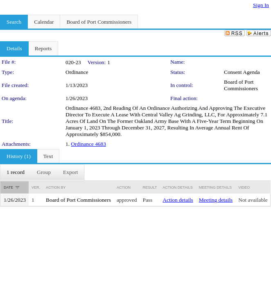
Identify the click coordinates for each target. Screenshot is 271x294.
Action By (56, 187)
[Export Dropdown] (70, 172)
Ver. (36, 187)
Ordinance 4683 (88, 144)
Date (8, 187)
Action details (178, 200)
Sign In (261, 5)
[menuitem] (15, 172)
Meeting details (216, 200)
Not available (252, 200)
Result (150, 187)
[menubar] (42, 172)
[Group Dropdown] (44, 172)
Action (124, 187)
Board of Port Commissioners (241, 85)
